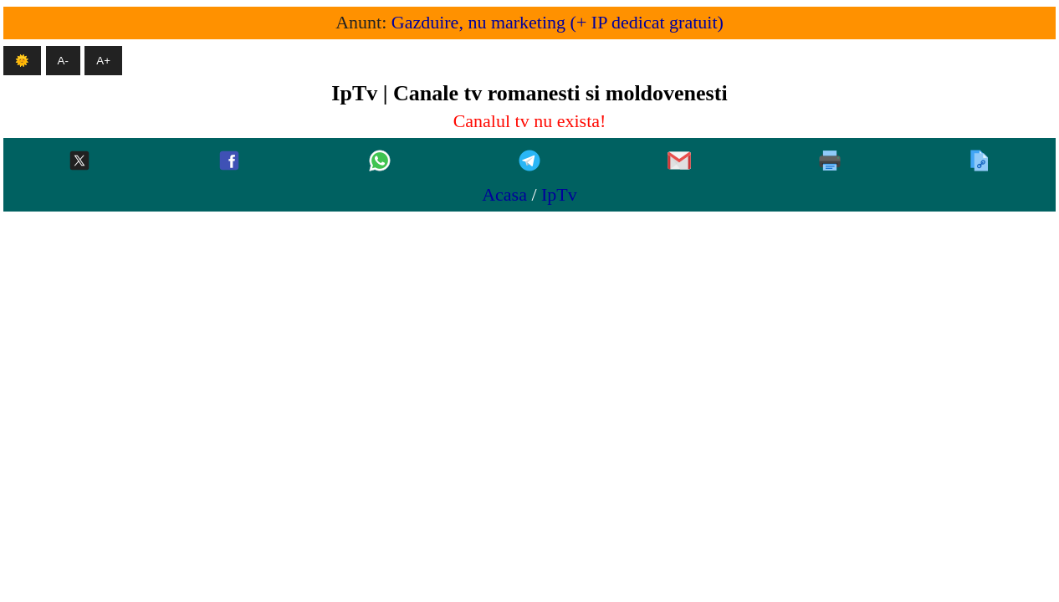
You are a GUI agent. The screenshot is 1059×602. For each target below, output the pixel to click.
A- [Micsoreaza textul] (63, 60)
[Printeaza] (829, 162)
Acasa (504, 194)
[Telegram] (529, 162)
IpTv (559, 194)
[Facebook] (229, 162)
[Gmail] (679, 162)
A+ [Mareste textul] (103, 60)
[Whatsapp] (379, 162)
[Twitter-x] (79, 162)
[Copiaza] (979, 162)
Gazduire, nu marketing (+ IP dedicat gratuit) (557, 22)
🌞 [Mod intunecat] (22, 60)
